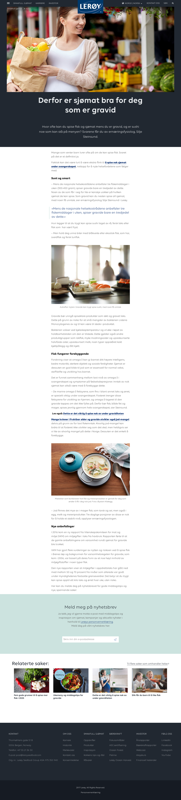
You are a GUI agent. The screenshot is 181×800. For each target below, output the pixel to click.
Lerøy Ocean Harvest (120, 760)
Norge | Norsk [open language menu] (132, 3)
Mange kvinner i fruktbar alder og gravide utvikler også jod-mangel (90, 419)
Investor (53, 3)
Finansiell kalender (146, 760)
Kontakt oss (153, 3)
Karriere (40, 3)
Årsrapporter (142, 740)
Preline (113, 755)
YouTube (166, 755)
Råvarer (88, 760)
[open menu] (8, 3)
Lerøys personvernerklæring (97, 622)
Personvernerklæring (90, 793)
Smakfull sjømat (14, 9)
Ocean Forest (116, 750)
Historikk (67, 745)
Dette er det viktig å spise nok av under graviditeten (93, 413)
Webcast (140, 750)
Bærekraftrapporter (146, 745)
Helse (28, 9)
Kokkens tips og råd (94, 755)
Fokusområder (116, 740)
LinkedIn (166, 740)
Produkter (89, 745)
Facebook (167, 745)
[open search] (169, 3)
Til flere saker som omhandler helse (147, 664)
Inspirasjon (89, 750)
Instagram (167, 750)
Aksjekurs (141, 755)
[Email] (88, 639)
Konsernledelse (71, 760)
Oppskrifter (89, 740)
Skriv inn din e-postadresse (77, 634)
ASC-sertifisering (117, 745)
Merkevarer (68, 750)
